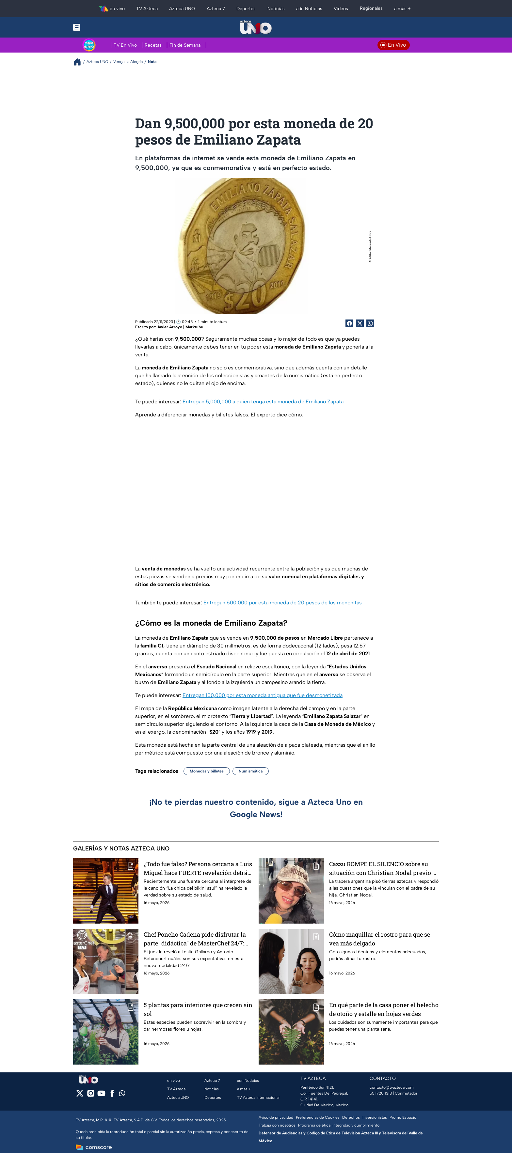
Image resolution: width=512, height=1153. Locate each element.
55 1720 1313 (381, 1093)
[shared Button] (370, 323)
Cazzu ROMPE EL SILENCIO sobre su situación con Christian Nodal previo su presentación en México (384, 868)
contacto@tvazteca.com (392, 1087)
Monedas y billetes (207, 771)
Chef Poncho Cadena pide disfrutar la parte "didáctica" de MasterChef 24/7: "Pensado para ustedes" (195, 938)
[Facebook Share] (349, 323)
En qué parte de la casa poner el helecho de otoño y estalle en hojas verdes (384, 1009)
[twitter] (80, 1095)
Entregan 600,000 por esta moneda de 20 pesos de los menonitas (282, 603)
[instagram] (91, 1095)
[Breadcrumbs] (80, 62)
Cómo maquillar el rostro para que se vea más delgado (379, 938)
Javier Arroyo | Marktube (180, 327)
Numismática (251, 771)
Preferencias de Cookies (318, 1117)
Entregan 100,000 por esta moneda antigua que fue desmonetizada (263, 695)
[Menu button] (99, 27)
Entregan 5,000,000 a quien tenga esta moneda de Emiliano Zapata (263, 401)
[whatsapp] (122, 1095)
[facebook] (112, 1095)
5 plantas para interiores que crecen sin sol (198, 1009)
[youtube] (101, 1095)
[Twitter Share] (360, 323)
